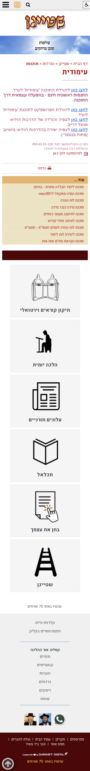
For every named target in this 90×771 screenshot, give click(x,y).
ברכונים (45, 682)
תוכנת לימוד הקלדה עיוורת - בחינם (59, 187)
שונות (45, 699)
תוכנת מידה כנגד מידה (67, 207)
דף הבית (80, 64)
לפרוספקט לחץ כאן (70, 153)
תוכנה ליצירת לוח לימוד (67, 234)
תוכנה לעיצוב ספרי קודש (66, 220)
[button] (28, 5)
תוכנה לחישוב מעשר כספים (63, 214)
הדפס (42, 168)
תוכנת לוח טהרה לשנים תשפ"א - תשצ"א (54, 227)
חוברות (45, 673)
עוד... (79, 180)
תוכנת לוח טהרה (72, 200)
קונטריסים (45, 665)
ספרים (45, 656)
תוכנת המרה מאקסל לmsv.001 (61, 193)
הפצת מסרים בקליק (45, 631)
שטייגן (64, 64)
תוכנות (32, 64)
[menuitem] (45, 291)
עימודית (75, 72)
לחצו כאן (79, 90)
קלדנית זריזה (45, 623)
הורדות (48, 64)
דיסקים (45, 690)
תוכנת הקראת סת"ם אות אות (63, 241)
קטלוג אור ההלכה (45, 650)
